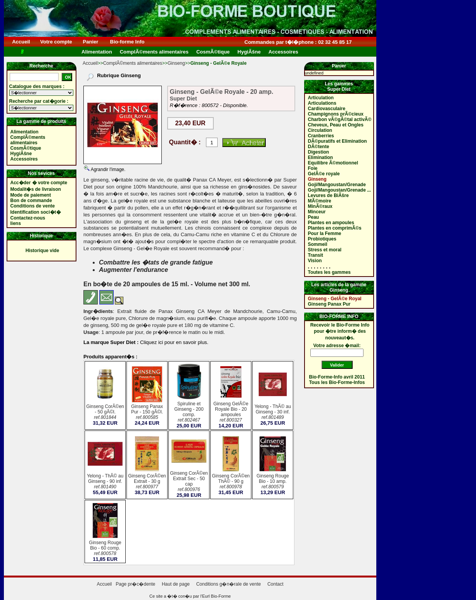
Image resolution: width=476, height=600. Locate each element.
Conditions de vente (32, 206)
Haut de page (176, 584)
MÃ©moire (319, 201)
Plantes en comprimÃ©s (335, 228)
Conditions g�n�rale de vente (228, 584)
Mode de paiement (30, 195)
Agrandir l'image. (107, 169)
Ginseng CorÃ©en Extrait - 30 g (147, 482)
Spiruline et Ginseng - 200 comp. (189, 413)
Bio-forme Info (127, 42)
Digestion (318, 152)
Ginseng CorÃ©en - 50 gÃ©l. (105, 412)
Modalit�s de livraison (35, 189)
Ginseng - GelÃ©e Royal (335, 298)
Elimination (320, 157)
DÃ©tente (318, 146)
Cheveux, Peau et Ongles (335, 125)
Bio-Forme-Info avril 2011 (337, 377)
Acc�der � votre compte (39, 182)
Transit (315, 255)
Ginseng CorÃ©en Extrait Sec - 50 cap (189, 482)
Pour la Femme (324, 233)
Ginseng (176, 63)
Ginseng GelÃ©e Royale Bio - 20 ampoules (230, 413)
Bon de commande (31, 200)
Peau (313, 217)
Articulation (321, 97)
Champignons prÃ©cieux (336, 114)
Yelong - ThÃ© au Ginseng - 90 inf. (105, 482)
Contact (275, 584)
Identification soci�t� (35, 212)
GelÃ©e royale (324, 173)
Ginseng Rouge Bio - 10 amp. (272, 482)
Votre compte (56, 42)
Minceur (317, 211)
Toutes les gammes (329, 272)
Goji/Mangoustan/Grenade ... (339, 190)
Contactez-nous (27, 218)
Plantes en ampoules (331, 222)
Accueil (21, 42)
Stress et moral (325, 249)
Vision (315, 260)
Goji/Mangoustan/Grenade (337, 184)
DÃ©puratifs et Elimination (337, 141)
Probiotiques (322, 239)
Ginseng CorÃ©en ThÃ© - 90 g (230, 482)
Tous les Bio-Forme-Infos (337, 382)
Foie (313, 168)
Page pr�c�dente (135, 584)
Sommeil (317, 244)
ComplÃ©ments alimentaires (132, 63)
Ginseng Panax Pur (329, 304)
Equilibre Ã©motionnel (333, 163)
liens (15, 223)
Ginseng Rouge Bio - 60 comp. (105, 549)
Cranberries (321, 135)
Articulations (322, 103)
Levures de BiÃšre (328, 195)
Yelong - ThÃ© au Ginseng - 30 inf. (272, 412)
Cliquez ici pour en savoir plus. (173, 342)
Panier (90, 42)
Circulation (320, 130)
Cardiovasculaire (327, 108)
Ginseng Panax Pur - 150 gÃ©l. (147, 412)
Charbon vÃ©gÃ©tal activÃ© (340, 119)
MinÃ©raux (320, 206)
